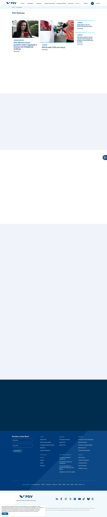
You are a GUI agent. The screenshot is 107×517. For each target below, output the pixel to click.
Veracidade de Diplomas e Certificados (65, 462)
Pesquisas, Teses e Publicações (85, 439)
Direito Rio (48, 484)
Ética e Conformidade (45, 442)
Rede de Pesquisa (82, 442)
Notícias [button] (77, 3)
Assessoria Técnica (61, 3)
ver (13, 38)
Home (13, 7)
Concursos (71, 3)
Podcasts (42, 465)
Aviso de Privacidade (33, 511)
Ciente (5, 513)
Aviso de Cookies (20, 511)
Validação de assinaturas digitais (67, 472)
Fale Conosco (81, 457)
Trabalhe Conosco (82, 468)
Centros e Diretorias (45, 450)
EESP (68, 484)
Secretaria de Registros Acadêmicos (65, 458)
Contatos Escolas (82, 463)
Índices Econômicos (50, 3)
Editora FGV (62, 445)
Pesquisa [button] (38, 3)
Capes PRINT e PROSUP (84, 450)
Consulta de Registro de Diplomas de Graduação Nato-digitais (66, 467)
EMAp (72, 484)
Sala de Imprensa (82, 465)
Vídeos (42, 463)
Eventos (85, 3)
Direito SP (54, 484)
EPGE (76, 484)
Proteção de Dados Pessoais (47, 445)
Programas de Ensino (64, 439)
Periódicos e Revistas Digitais (85, 445)
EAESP (59, 484)
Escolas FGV (62, 442)
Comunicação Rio (35, 484)
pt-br (97, 3)
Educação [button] (30, 3)
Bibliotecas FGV (82, 447)
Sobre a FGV (43, 439)
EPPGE (80, 484)
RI (83, 484)
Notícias (42, 457)
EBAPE (64, 484)
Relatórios (42, 447)
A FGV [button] (22, 3)
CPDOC (43, 484)
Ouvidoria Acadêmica (83, 460)
